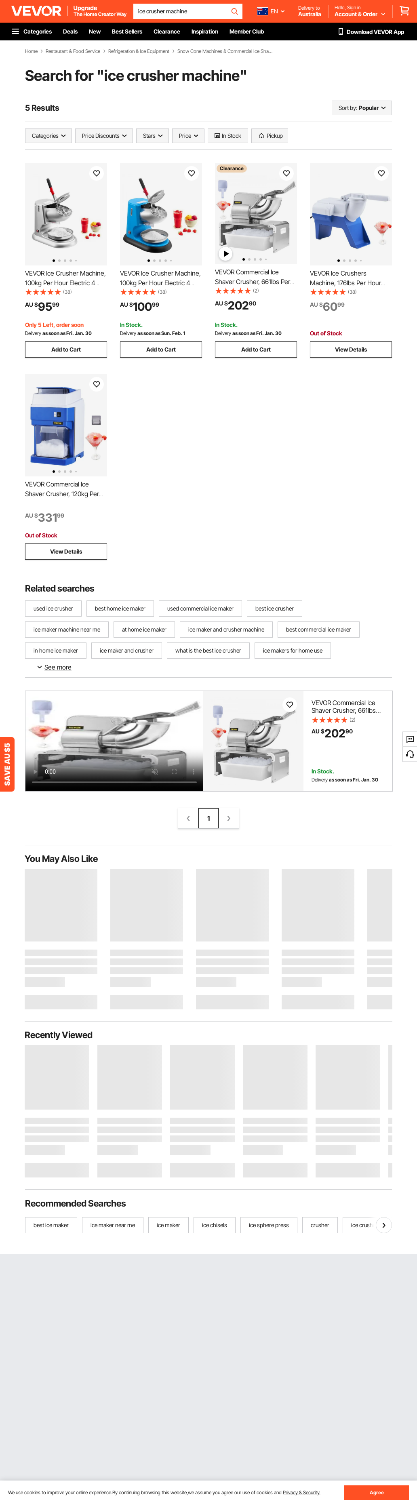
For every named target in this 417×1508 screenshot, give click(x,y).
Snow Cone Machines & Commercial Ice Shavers (225, 51)
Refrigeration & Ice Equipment (138, 51)
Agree (377, 1492)
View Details (351, 349)
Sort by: (348, 107)
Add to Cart (66, 349)
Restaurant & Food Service (73, 51)
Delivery (33, 333)
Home (31, 51)
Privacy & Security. (301, 1492)
